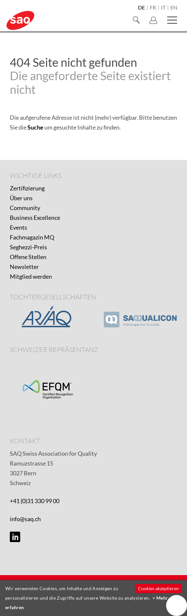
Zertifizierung (27, 188)
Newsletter (24, 266)
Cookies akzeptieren (158, 588)
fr (153, 8)
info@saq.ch (25, 518)
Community (25, 207)
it (163, 8)
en (173, 8)
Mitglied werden (31, 276)
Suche (35, 127)
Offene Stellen (28, 256)
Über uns (21, 198)
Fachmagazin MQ (32, 237)
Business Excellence (35, 217)
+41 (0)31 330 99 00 (34, 500)
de (141, 8)
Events (18, 227)
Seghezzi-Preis (28, 247)
